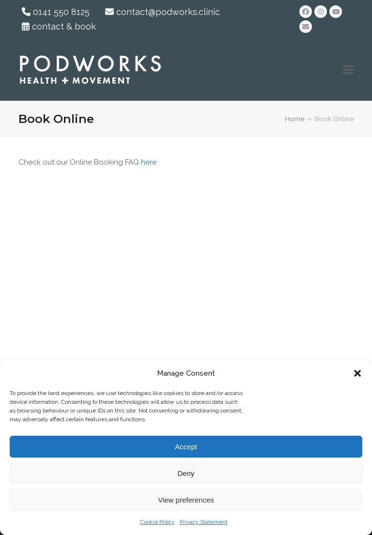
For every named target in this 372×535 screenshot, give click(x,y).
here (148, 162)
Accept (186, 447)
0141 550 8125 (56, 12)
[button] (357, 373)
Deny (185, 473)
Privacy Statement (204, 522)
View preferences (186, 500)
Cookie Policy (157, 522)
